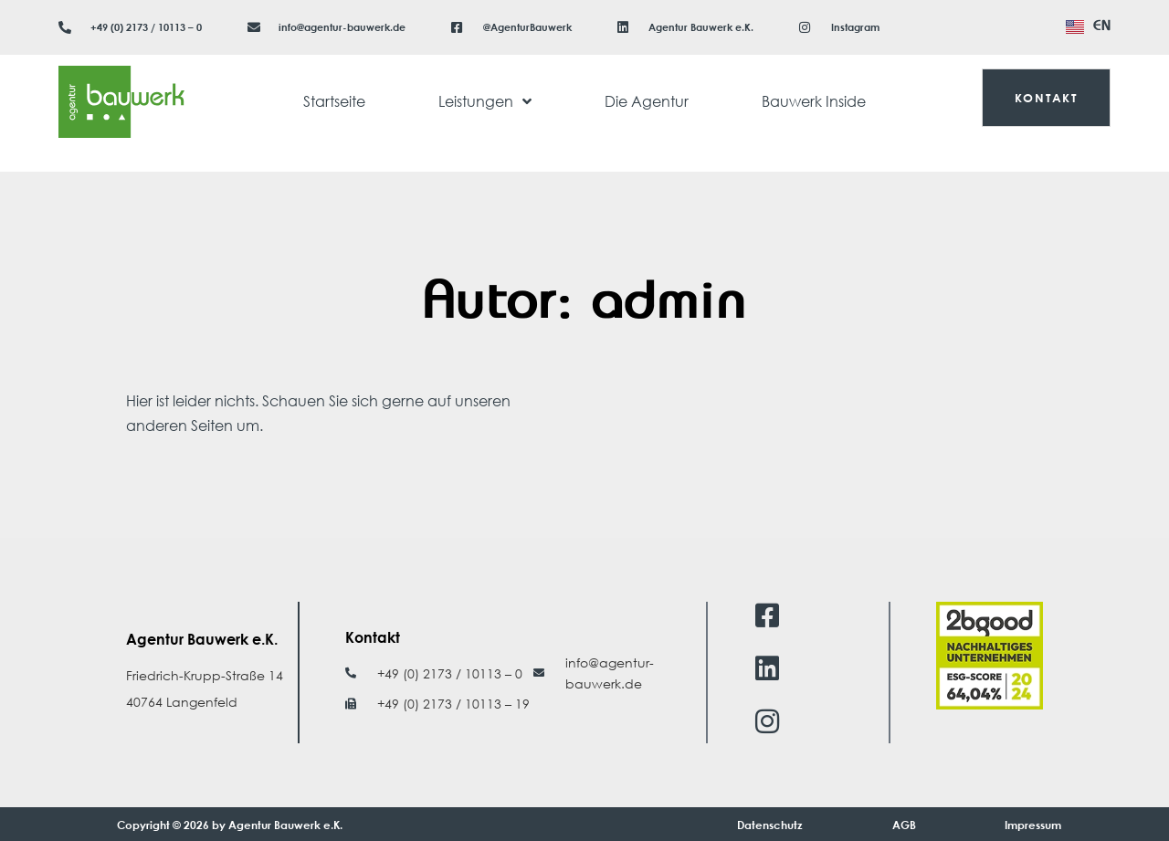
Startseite (334, 100)
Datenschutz (770, 824)
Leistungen (485, 101)
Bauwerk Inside (814, 100)
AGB (904, 824)
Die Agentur (647, 100)
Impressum (1033, 824)
